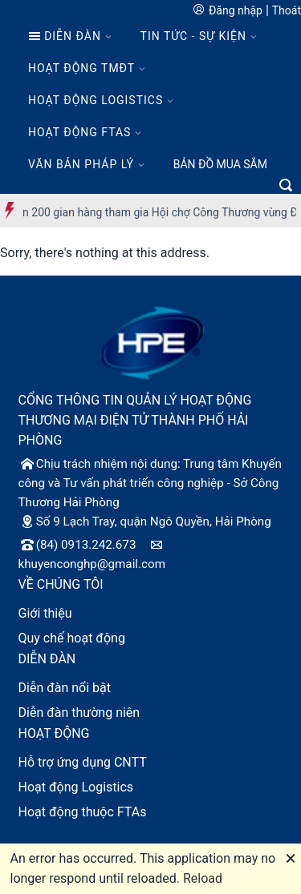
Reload (202, 878)
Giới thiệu (45, 613)
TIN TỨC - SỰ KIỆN (193, 36)
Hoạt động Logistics (76, 787)
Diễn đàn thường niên (79, 712)
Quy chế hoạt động (71, 638)
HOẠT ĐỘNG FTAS (79, 132)
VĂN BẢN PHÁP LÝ (81, 164)
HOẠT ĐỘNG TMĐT (81, 68)
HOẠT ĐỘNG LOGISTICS (95, 100)
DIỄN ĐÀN (64, 36)
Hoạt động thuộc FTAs (82, 812)
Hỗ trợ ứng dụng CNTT (82, 762)
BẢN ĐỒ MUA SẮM (220, 164)
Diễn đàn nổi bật (65, 687)
